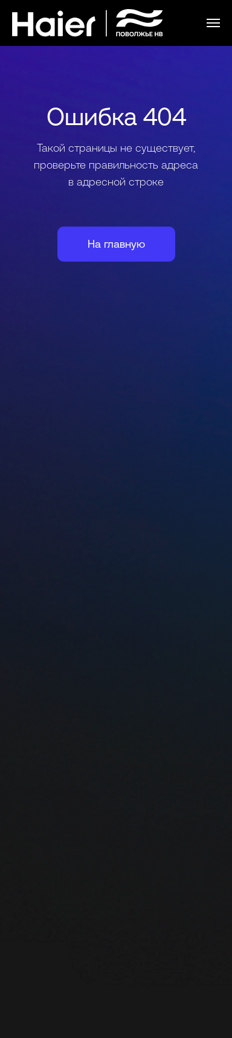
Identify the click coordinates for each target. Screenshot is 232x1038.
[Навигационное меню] (213, 23)
